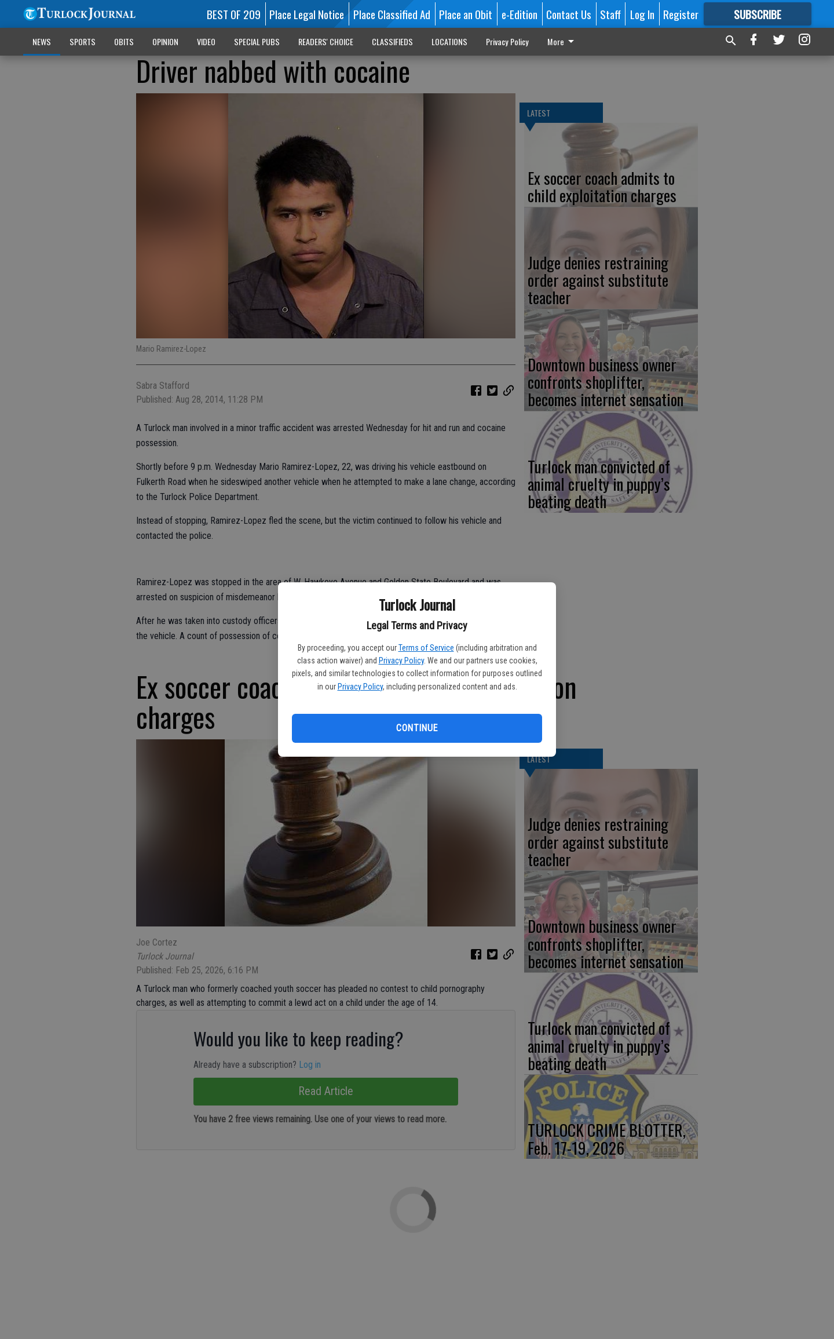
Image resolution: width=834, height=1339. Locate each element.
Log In (642, 13)
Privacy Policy (401, 660)
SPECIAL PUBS (257, 41)
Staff (610, 13)
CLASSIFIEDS (392, 41)
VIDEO (206, 41)
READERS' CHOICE (325, 41)
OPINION (165, 41)
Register (680, 13)
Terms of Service (426, 647)
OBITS (124, 41)
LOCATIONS (449, 41)
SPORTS (83, 41)
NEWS (41, 41)
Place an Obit (465, 13)
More (562, 41)
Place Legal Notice (306, 13)
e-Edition (519, 13)
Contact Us (568, 13)
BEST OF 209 (234, 13)
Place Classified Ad (391, 13)
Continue (416, 728)
